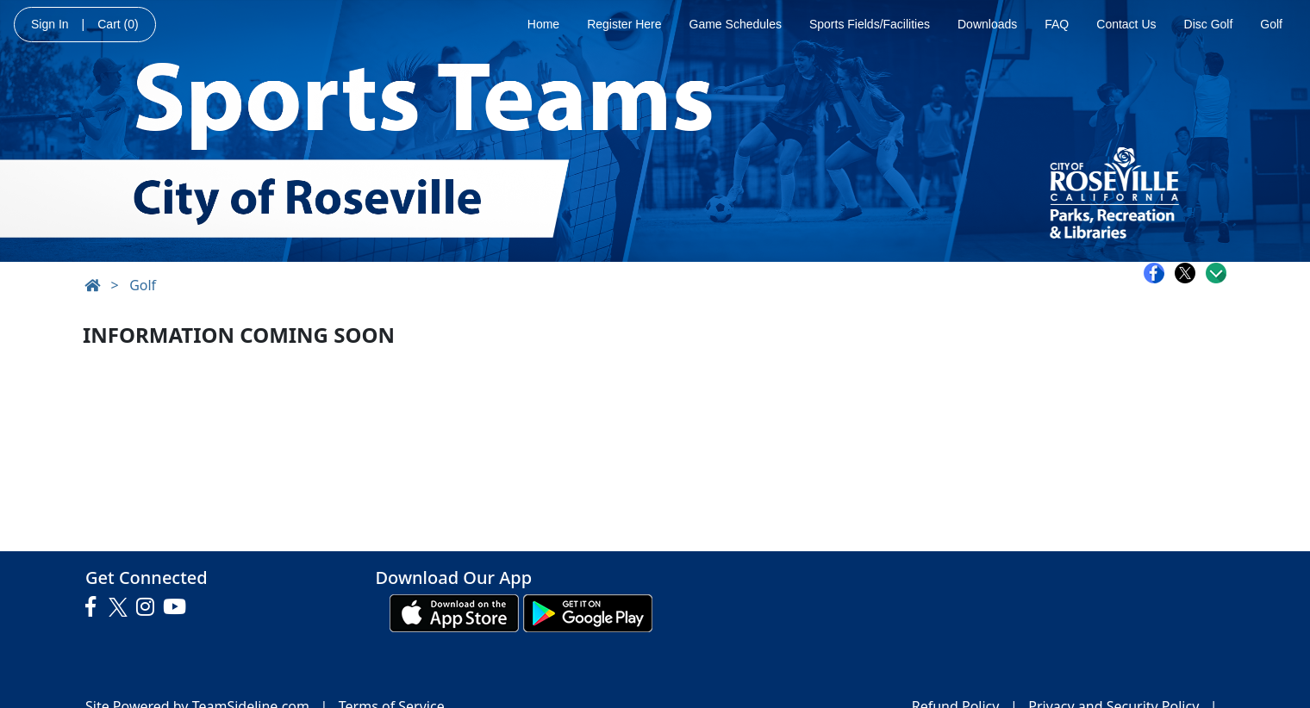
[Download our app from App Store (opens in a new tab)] (454, 611)
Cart (117, 24)
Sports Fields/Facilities (869, 24)
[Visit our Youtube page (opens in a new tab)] (179, 607)
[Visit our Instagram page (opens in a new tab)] (149, 607)
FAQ (1057, 24)
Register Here (624, 24)
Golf (1271, 24)
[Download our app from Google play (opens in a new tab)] (587, 611)
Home (543, 24)
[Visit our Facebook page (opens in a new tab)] (94, 607)
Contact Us (1126, 24)
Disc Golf (1208, 24)
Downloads (987, 24)
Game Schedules (735, 24)
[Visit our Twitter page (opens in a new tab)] (120, 607)
